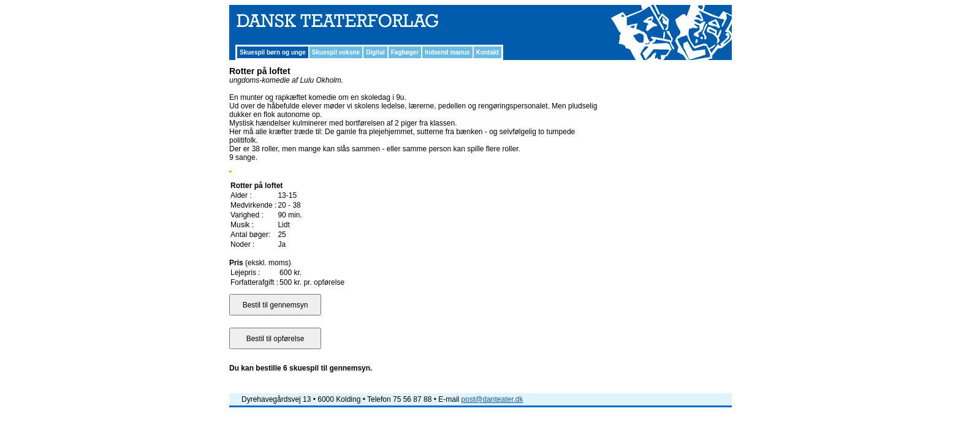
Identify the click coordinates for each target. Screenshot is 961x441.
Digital (375, 52)
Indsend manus (447, 52)
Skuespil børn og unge (273, 52)
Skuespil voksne (336, 52)
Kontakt (487, 52)
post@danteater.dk (492, 399)
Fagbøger (405, 52)
